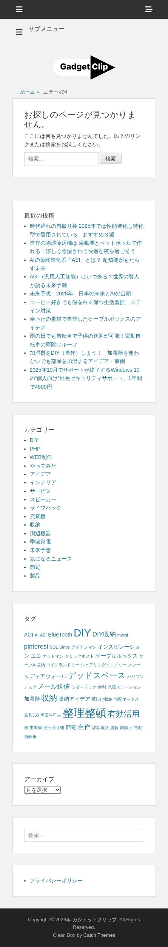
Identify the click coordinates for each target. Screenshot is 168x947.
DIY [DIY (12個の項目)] (82, 633)
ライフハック (46, 508)
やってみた (43, 466)
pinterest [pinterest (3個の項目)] (36, 646)
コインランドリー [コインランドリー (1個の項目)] (62, 665)
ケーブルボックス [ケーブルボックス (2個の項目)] (117, 656)
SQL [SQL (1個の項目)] (54, 647)
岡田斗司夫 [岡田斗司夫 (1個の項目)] (50, 715)
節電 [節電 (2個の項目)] (71, 727)
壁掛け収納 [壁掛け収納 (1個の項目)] (102, 699)
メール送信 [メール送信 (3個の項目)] (54, 686)
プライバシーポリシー (56, 880)
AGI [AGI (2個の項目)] (29, 635)
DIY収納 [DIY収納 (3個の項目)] (104, 634)
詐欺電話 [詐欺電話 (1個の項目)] (100, 727)
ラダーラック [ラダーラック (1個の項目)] (83, 687)
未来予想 (40, 550)
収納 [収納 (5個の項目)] (49, 698)
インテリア (43, 482)
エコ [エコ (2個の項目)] (36, 656)
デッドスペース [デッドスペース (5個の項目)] (97, 675)
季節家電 (40, 542)
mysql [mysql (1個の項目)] (122, 635)
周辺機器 (40, 533)
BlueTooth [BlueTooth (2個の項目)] (60, 635)
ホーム (29, 92)
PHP (35, 449)
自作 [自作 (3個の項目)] (84, 727)
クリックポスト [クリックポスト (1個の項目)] (79, 656)
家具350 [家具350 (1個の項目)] (31, 715)
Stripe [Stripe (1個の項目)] (64, 647)
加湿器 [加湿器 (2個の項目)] (32, 699)
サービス (40, 491)
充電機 (38, 516)
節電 (35, 567)
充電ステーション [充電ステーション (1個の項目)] (124, 687)
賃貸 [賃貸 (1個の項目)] (114, 727)
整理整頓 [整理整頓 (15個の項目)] (84, 712)
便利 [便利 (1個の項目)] (102, 687)
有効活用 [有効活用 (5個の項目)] (124, 713)
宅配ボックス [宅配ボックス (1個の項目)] (126, 699)
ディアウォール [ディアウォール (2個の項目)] (47, 676)
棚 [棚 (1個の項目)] (26, 727)
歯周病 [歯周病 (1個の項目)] (35, 727)
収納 (35, 525)
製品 (35, 576)
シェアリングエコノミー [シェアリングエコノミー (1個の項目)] (103, 665)
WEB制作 (41, 457)
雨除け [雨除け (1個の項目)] (126, 727)
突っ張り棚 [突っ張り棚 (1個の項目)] (53, 727)
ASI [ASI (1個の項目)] (43, 635)
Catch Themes (99, 935)
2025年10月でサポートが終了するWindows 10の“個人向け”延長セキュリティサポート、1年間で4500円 (86, 378)
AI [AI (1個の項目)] (37, 635)
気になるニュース (51, 559)
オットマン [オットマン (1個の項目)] (53, 656)
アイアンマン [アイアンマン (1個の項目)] (83, 647)
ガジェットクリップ (94, 919)
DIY (34, 440)
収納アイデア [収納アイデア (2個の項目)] (74, 699)
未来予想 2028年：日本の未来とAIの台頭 (80, 293)
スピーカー (43, 499)
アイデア (40, 474)
